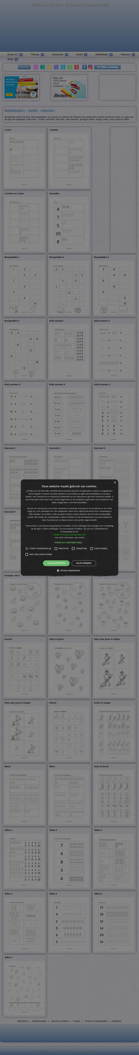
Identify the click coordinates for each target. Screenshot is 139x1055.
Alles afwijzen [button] (83, 563)
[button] (70, 542)
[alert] (69, 527)
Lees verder (79, 537)
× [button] (115, 482)
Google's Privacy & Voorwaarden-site (69, 534)
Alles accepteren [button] (56, 563)
